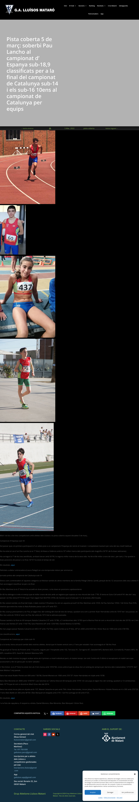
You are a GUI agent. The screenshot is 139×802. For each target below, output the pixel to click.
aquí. (13, 565)
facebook (57, 713)
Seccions (81, 6)
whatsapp (108, 713)
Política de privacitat (109, 798)
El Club (71, 6)
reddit (83, 713)
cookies (100, 798)
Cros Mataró (112, 6)
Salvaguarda (123, 6)
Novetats (100, 6)
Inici (65, 6)
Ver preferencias (128, 792)
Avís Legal (119, 798)
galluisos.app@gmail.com (25, 777)
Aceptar (93, 792)
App (102, 14)
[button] (135, 774)
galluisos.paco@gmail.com (25, 752)
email (95, 713)
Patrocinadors (93, 14)
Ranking (92, 6)
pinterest (71, 713)
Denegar (110, 792)
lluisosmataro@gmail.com (25, 740)
